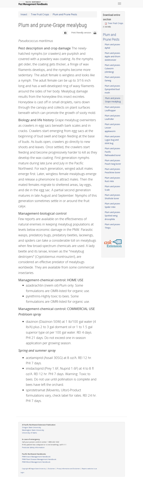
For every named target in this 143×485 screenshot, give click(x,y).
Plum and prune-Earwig (113, 79)
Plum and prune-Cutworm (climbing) (113, 68)
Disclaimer (51, 469)
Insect (24, 14)
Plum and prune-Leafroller (113, 117)
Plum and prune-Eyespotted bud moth (113, 89)
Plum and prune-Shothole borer (113, 197)
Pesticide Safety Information (33, 447)
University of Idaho (29, 433)
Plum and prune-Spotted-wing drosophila (113, 215)
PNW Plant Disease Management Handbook (39, 459)
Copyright (25, 469)
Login (22, 472)
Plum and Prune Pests (65, 14)
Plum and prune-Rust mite (113, 179)
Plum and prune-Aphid (113, 46)
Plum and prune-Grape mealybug (113, 100)
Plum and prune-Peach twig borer (113, 162)
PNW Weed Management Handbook (36, 462)
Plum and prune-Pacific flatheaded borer (113, 152)
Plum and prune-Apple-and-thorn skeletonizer (113, 56)
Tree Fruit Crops (40, 14)
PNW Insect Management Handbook (36, 456)
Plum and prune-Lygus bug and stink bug (113, 140)
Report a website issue (89, 469)
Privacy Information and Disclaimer (68, 469)
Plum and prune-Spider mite (113, 205)
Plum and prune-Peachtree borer (113, 171)
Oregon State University (31, 427)
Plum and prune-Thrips (113, 226)
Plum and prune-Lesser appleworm (113, 127)
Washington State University (33, 430)
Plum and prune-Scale (113, 188)
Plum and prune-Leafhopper (113, 109)
